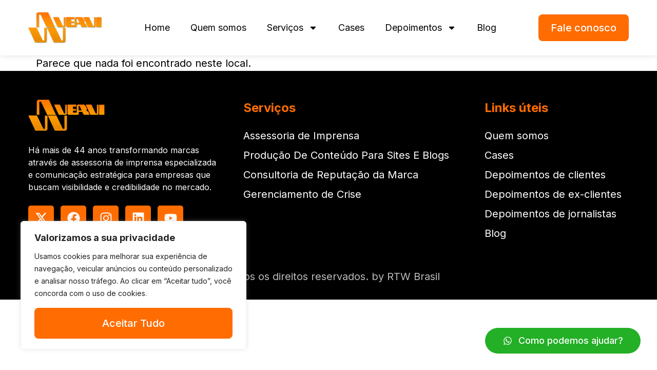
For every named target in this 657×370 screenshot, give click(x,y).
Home (157, 27)
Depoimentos (420, 28)
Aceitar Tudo (133, 323)
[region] (133, 285)
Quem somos (218, 27)
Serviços (292, 28)
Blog (486, 27)
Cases (351, 27)
